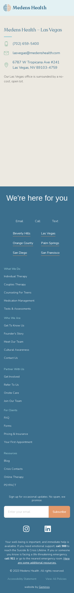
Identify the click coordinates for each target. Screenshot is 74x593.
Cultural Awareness (16, 350)
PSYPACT (10, 485)
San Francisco (50, 253)
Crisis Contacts (13, 469)
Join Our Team (13, 401)
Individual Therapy (15, 276)
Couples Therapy (15, 284)
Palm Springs (50, 243)
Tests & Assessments (17, 309)
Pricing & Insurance (16, 434)
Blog (7, 461)
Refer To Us (11, 385)
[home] (25, 8)
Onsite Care (11, 393)
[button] (71, 8)
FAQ (6, 418)
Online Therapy (13, 477)
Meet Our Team (13, 342)
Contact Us (11, 358)
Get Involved (12, 377)
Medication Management (19, 301)
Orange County (23, 243)
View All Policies (56, 579)
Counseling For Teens (17, 292)
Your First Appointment (18, 442)
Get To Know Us (14, 325)
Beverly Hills (21, 233)
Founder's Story (13, 334)
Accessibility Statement (21, 579)
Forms (7, 426)
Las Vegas (48, 233)
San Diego (20, 253)
